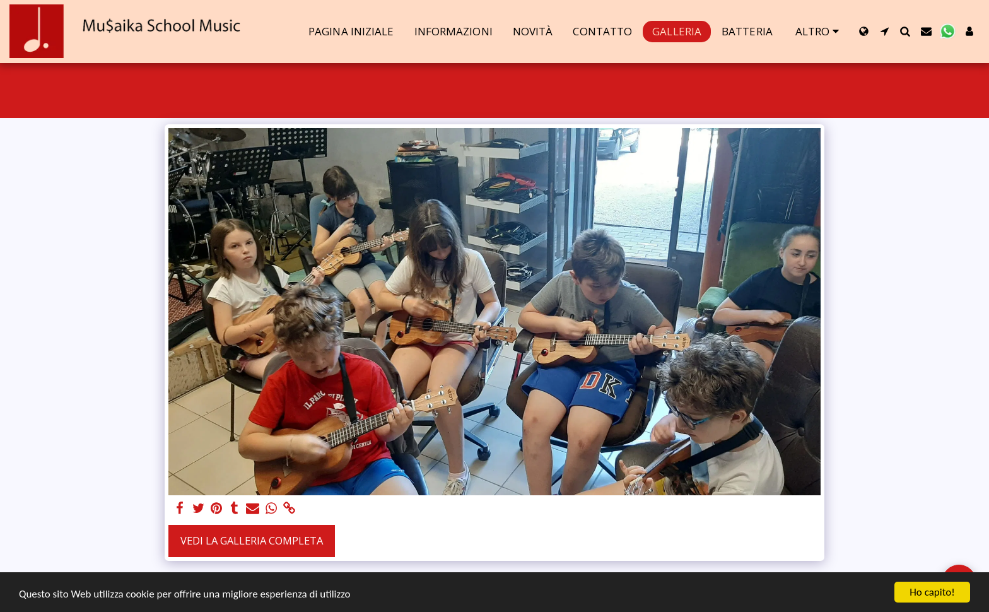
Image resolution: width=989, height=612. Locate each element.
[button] (884, 31)
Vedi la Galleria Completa (251, 540)
